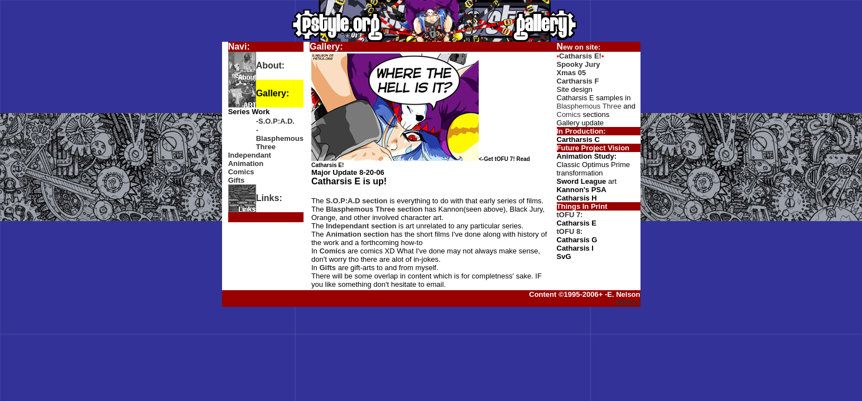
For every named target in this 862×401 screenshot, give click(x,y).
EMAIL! (628, 303)
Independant (249, 155)
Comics (241, 172)
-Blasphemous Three (280, 138)
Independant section (361, 226)
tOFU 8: (570, 231)
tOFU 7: (570, 215)
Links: (269, 198)
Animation (246, 163)
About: (270, 65)
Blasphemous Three (589, 106)
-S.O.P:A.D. (275, 121)
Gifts (236, 180)
